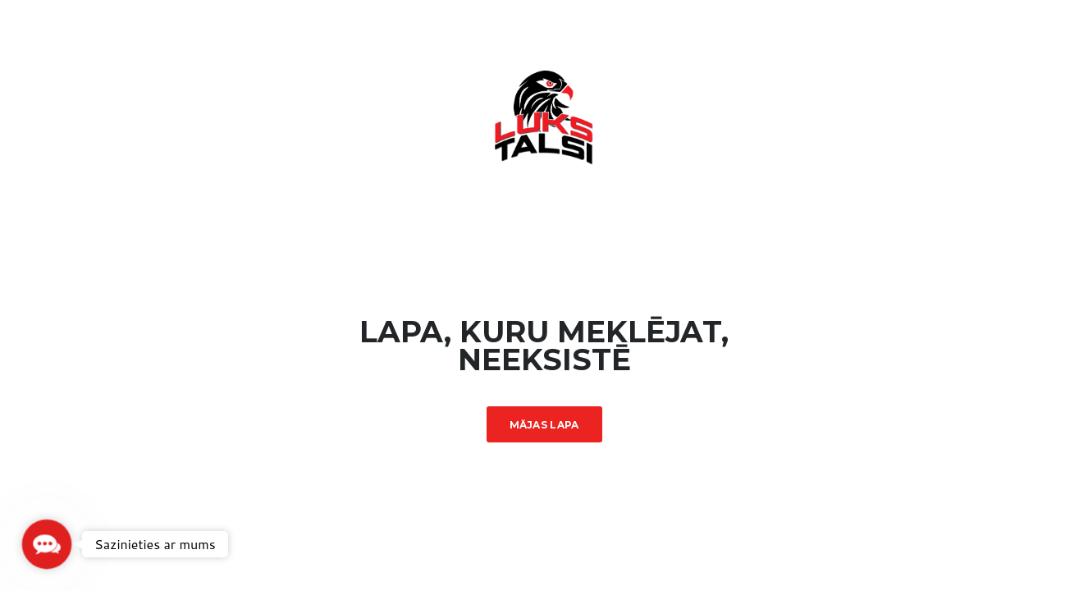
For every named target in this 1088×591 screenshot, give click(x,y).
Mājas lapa (544, 425)
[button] (46, 544)
